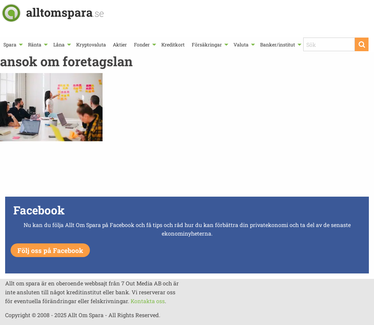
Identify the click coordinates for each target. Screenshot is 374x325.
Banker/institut (277, 44)
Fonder (142, 44)
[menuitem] (12, 44)
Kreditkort (173, 44)
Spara (9, 44)
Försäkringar (207, 44)
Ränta (34, 44)
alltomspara (65, 12)
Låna (59, 44)
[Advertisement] (187, 171)
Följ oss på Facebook (50, 250)
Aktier (120, 44)
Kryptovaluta (91, 44)
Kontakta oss (148, 301)
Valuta (241, 44)
